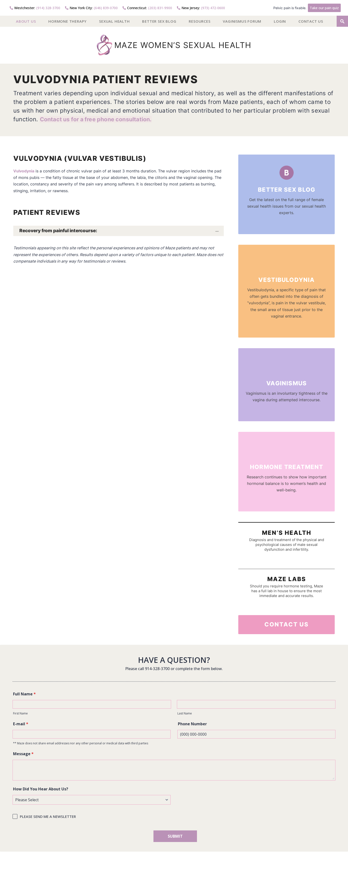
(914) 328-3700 (35, 8)
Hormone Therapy (67, 21)
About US (26, 21)
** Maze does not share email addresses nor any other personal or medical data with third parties (80, 743)
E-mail (20, 723)
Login (280, 21)
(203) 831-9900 (147, 8)
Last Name (184, 713)
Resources (199, 21)
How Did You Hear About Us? (40, 789)
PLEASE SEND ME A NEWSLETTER (48, 816)
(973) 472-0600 (201, 8)
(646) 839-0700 (91, 8)
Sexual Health (114, 21)
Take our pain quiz (324, 8)
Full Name (24, 694)
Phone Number (192, 723)
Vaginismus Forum (242, 21)
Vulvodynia (23, 171)
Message (23, 753)
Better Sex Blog (159, 21)
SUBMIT (175, 836)
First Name (20, 713)
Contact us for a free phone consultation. (99, 119)
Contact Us (310, 21)
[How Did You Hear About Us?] (92, 800)
